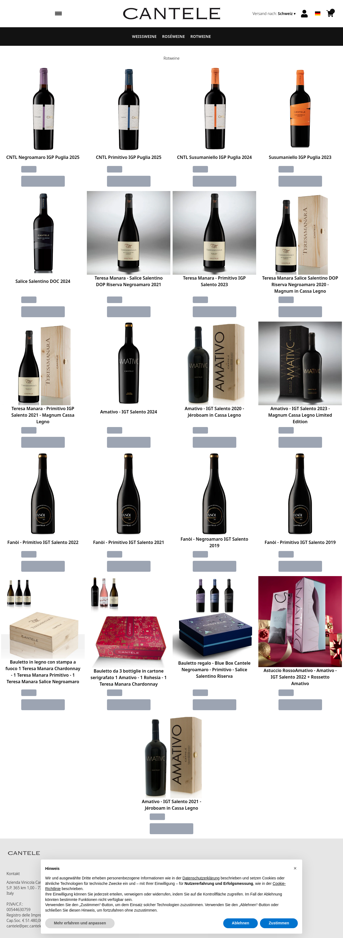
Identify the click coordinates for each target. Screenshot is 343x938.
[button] (295, 868)
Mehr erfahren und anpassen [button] (80, 923)
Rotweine (200, 36)
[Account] (304, 13)
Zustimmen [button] (279, 923)
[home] (171, 13)
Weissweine (144, 36)
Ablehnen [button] (240, 923)
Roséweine (173, 36)
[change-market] (274, 13)
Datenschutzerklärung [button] (200, 878)
